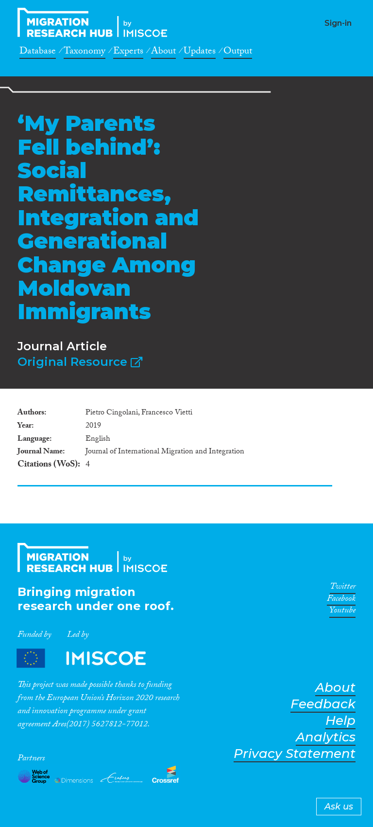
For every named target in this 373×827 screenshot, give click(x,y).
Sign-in (338, 23)
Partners (89, 658)
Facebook (341, 600)
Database (37, 52)
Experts (128, 52)
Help (340, 720)
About (163, 52)
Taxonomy (84, 52)
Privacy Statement (295, 753)
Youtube (342, 612)
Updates (200, 52)
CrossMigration (95, 22)
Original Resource (79, 362)
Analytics (326, 737)
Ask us (338, 806)
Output (237, 52)
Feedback (323, 704)
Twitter (343, 588)
